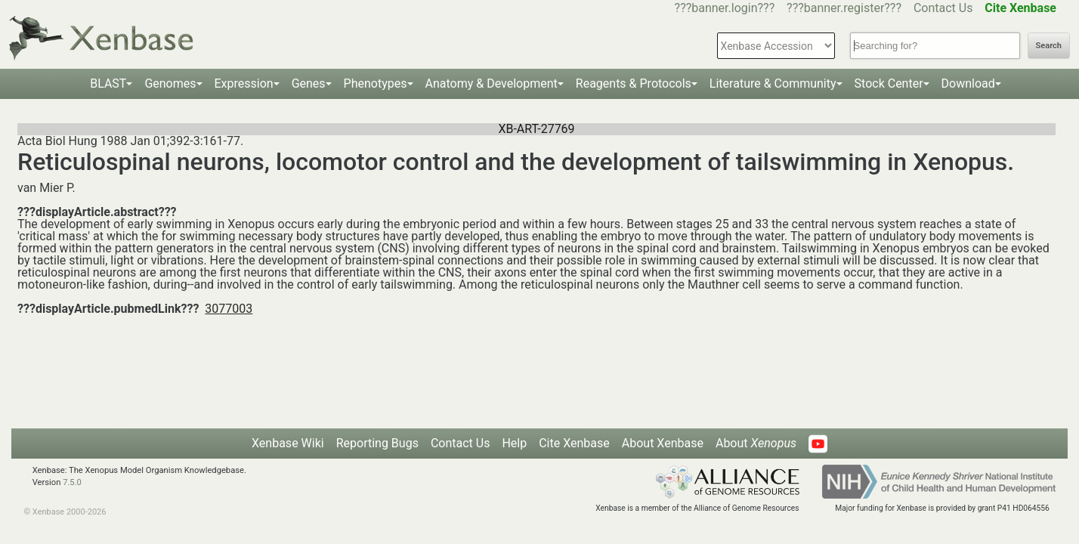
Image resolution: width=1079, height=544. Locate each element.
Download (968, 83)
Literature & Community (773, 83)
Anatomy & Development (491, 83)
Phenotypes (375, 83)
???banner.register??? (844, 8)
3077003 (228, 308)
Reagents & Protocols (633, 83)
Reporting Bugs (377, 443)
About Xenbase (662, 443)
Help (514, 443)
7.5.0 (72, 482)
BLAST (108, 83)
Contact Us (943, 8)
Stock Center (889, 83)
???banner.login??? (725, 8)
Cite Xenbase (574, 443)
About (756, 443)
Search (1049, 46)
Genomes (170, 83)
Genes (309, 83)
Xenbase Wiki (288, 443)
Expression (244, 83)
